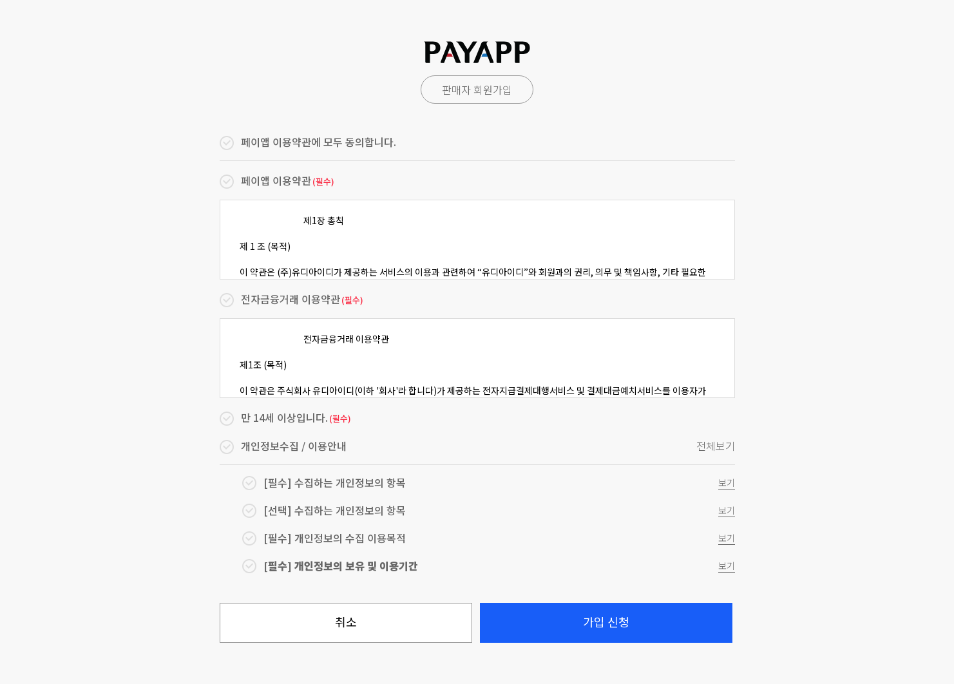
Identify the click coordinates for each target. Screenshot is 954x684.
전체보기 (715, 446)
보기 (726, 482)
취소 (346, 621)
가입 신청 (606, 621)
